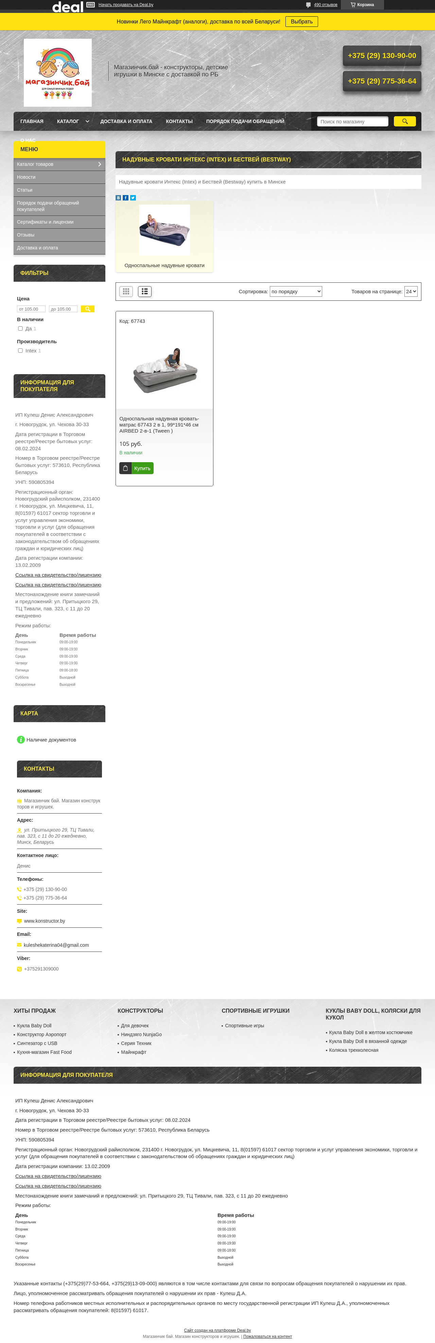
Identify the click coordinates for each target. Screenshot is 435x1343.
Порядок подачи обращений (245, 121)
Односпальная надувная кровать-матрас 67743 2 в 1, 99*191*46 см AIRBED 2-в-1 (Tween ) (159, 425)
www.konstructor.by (44, 921)
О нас (28, 140)
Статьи (24, 190)
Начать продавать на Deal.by (126, 4)
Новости (26, 177)
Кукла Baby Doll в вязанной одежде (368, 1041)
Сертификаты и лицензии (45, 222)
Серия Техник (136, 1043)
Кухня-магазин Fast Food (44, 1052)
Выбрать (302, 21)
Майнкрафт (133, 1052)
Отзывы (25, 235)
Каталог (68, 121)
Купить (142, 468)
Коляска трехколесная (354, 1050)
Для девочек (135, 1025)
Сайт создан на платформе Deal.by (217, 1330)
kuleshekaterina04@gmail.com (56, 945)
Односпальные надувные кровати (164, 265)
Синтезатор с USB (37, 1043)
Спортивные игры (244, 1025)
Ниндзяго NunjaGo (141, 1034)
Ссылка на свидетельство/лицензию (58, 575)
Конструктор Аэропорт (41, 1034)
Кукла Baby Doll (34, 1025)
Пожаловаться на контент (267, 1336)
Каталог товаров (35, 164)
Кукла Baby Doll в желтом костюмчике (371, 1032)
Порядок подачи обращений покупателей (48, 206)
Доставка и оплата (126, 121)
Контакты (179, 121)
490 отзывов (325, 4)
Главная (32, 121)
